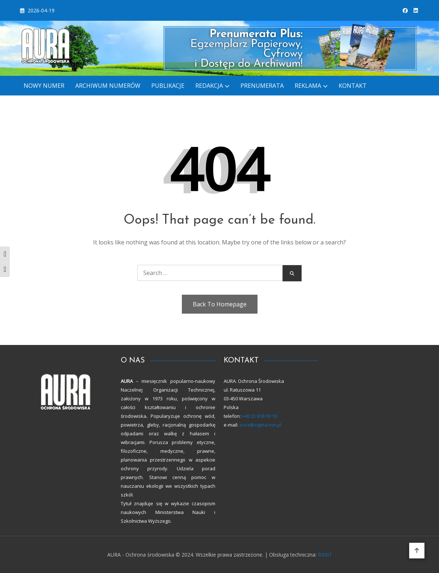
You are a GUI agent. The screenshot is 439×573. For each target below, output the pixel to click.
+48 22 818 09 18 (259, 416)
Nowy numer (44, 86)
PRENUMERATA (262, 86)
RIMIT (325, 554)
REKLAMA (308, 86)
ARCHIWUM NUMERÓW (107, 86)
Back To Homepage (220, 304)
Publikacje (167, 86)
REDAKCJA (209, 86)
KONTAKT (353, 86)
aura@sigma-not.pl (260, 424)
